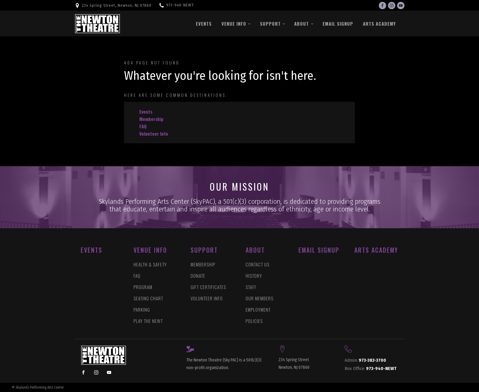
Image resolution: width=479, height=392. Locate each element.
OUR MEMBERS (259, 298)
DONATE (198, 276)
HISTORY (254, 276)
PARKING (141, 309)
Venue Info (233, 23)
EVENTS (91, 250)
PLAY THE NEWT (148, 321)
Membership (151, 118)
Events (204, 23)
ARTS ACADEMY (376, 250)
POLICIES (254, 321)
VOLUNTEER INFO (207, 298)
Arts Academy (379, 23)
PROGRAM (142, 287)
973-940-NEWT (180, 5)
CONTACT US (257, 264)
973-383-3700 (365, 360)
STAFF (251, 287)
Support (270, 23)
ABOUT (255, 250)
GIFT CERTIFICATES (208, 287)
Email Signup (338, 23)
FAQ (143, 126)
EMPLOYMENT (258, 309)
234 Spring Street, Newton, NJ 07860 (117, 5)
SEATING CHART (148, 298)
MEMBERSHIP (203, 264)
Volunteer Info (153, 133)
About (301, 23)
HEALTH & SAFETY (150, 264)
